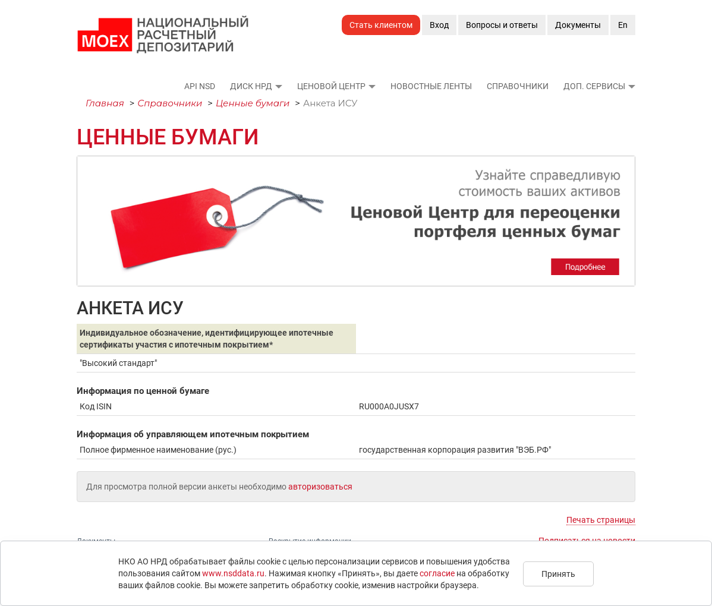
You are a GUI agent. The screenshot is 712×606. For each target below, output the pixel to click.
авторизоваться (320, 486)
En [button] (623, 25)
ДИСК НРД (251, 86)
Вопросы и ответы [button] (502, 25)
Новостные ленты (431, 86)
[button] (278, 86)
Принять (558, 574)
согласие (437, 573)
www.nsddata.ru (233, 573)
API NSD (199, 86)
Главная (105, 103)
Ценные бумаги (253, 103)
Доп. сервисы (594, 86)
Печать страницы (600, 520)
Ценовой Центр (331, 86)
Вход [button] (439, 25)
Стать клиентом (380, 25)
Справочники (518, 86)
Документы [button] (578, 25)
